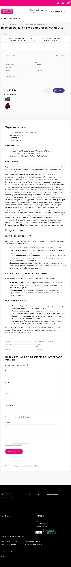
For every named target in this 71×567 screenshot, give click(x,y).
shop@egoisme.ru (52, 494)
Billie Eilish (35, 466)
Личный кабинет (41, 523)
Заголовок (9, 405)
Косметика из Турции (32, 541)
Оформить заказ (41, 526)
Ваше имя (8, 371)
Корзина (38, 521)
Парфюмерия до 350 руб (9, 541)
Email (7, 382)
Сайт (7, 394)
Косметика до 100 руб (8, 544)
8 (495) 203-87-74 (58, 11)
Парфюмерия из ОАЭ (22, 466)
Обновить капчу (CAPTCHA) (13, 445)
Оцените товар (10, 417)
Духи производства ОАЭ (33, 544)
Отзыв (7, 422)
